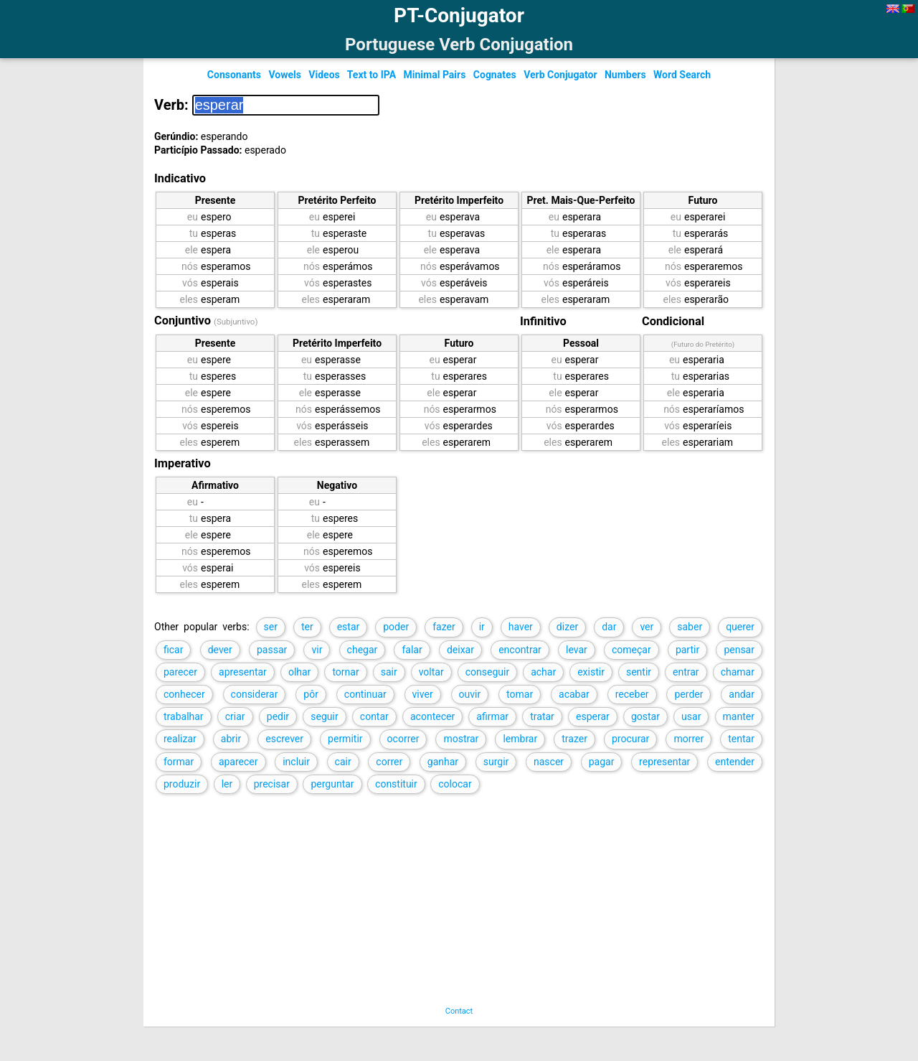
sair (389, 672)
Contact (459, 1011)
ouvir (470, 694)
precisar (272, 784)
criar (235, 716)
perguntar (332, 784)
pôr (310, 694)
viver (422, 694)
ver (646, 626)
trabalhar (184, 716)
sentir (638, 672)
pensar (739, 649)
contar (374, 716)
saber (689, 626)
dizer (567, 626)
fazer (443, 626)
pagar (602, 761)
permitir (345, 738)
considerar (254, 694)
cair (343, 761)
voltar (431, 672)
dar (609, 626)
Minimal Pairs (435, 74)
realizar (180, 738)
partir (687, 649)
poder (396, 626)
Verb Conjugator (560, 74)
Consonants (234, 74)
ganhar (442, 761)
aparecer (238, 761)
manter (738, 716)
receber (632, 694)
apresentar (243, 672)
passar (272, 649)
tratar (542, 716)
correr (389, 761)
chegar (362, 649)
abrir (231, 738)
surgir (496, 761)
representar (664, 761)
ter (307, 626)
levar (576, 649)
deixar (460, 649)
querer (740, 626)
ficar (173, 649)
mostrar (460, 738)
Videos (323, 74)
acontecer (432, 716)
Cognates (494, 74)
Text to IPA (371, 74)
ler (227, 784)
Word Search (682, 74)
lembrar (520, 738)
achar (543, 672)
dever (220, 649)
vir (316, 649)
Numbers (625, 74)
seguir (324, 716)
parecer (180, 672)
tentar (741, 738)
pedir (278, 716)
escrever (284, 738)
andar (741, 694)
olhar (299, 672)
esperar (593, 716)
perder (688, 694)
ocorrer (403, 738)
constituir (396, 784)
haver (520, 626)
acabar (574, 694)
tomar (519, 694)
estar (348, 626)
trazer (574, 738)
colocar (454, 784)
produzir (182, 784)
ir (482, 626)
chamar (737, 672)
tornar (345, 672)
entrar (686, 672)
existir (591, 672)
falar (412, 649)
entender (734, 761)
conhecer (184, 694)
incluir (296, 761)
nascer (549, 761)
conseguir (487, 672)
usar (691, 716)
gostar (645, 716)
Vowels (284, 74)
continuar (365, 694)
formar (179, 761)
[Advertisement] (444, 905)
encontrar (519, 649)
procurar (630, 738)
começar (631, 649)
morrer (688, 738)
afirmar (492, 716)
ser (271, 626)
